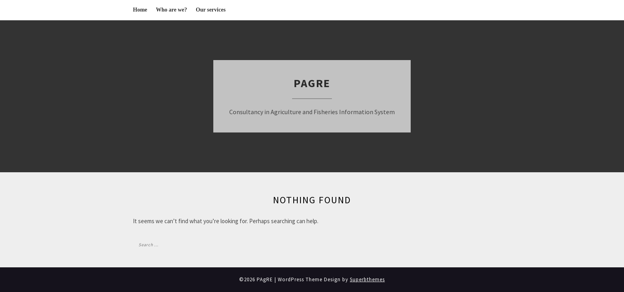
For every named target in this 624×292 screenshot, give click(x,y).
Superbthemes (367, 279)
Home (140, 10)
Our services (211, 10)
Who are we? (171, 10)
